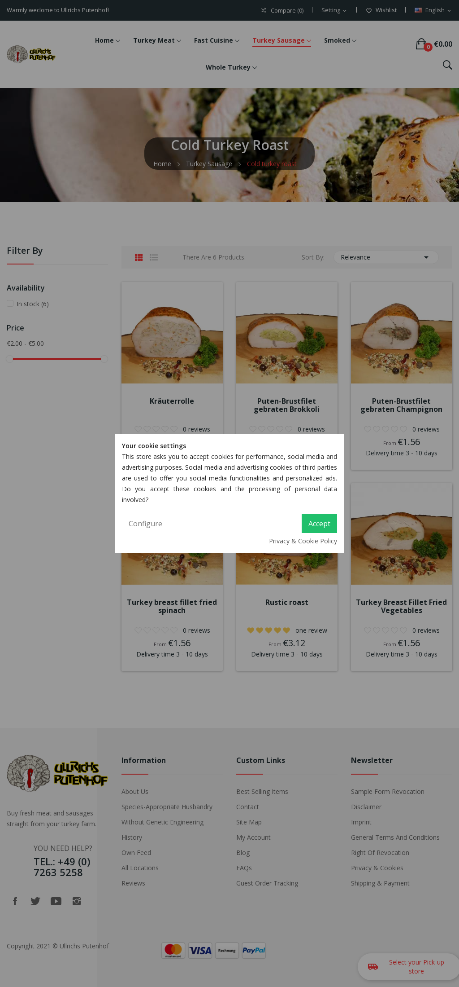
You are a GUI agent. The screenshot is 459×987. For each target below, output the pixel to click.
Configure (145, 524)
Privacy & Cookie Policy (303, 541)
